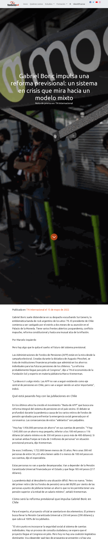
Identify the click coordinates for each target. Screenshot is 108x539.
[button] (70, 4)
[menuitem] (25, 4)
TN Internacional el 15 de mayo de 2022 (47, 309)
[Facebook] (90, 2)
